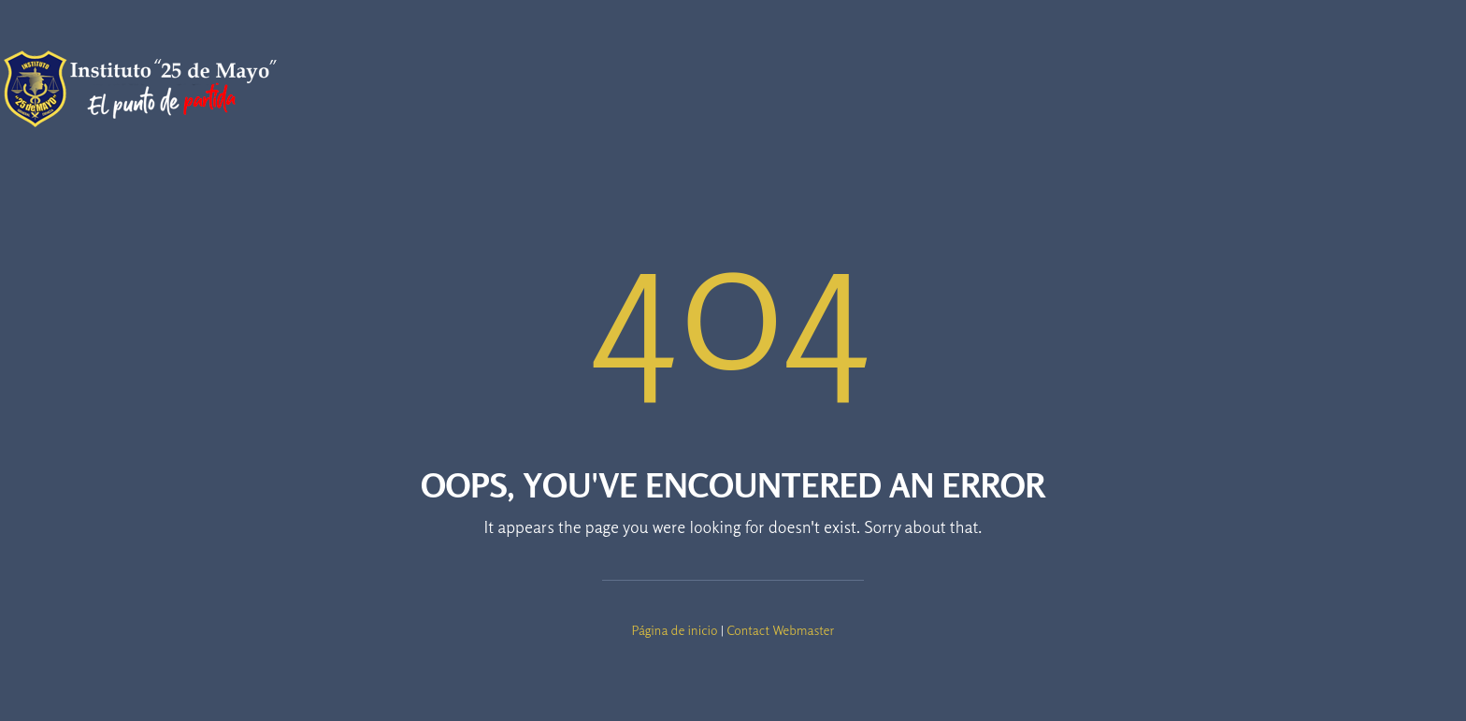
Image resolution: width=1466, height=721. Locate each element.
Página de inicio (675, 630)
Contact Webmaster (780, 630)
